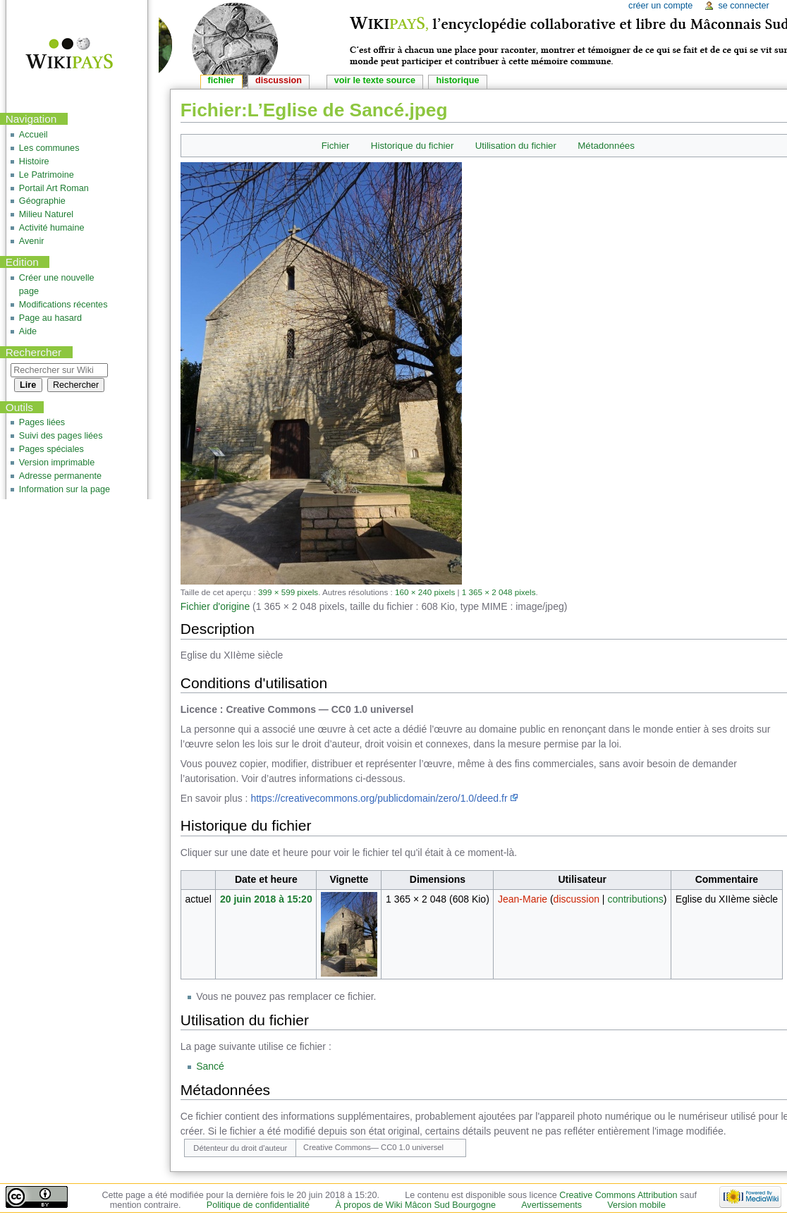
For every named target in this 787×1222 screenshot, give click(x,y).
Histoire (34, 161)
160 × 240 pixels (425, 592)
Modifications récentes (63, 305)
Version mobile (636, 1205)
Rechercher (34, 352)
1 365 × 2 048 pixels (499, 592)
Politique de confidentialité (258, 1205)
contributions (635, 899)
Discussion (278, 80)
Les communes (49, 148)
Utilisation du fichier (515, 145)
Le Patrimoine (46, 175)
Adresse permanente (60, 476)
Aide (28, 331)
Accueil (33, 135)
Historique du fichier (412, 145)
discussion (576, 899)
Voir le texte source (374, 80)
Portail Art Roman (54, 188)
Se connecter (743, 6)
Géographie (42, 201)
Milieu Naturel (46, 214)
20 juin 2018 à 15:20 (266, 899)
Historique (457, 80)
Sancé (210, 1066)
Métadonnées (606, 145)
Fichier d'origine (215, 606)
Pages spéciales (51, 449)
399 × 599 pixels (288, 592)
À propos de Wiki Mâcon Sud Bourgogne (415, 1205)
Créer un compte (660, 6)
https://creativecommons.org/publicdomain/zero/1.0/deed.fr (378, 798)
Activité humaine (52, 228)
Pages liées (42, 422)
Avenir (31, 241)
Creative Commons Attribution (618, 1195)
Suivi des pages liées (61, 436)
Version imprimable (56, 463)
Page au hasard (50, 318)
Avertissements (551, 1205)
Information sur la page (64, 489)
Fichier (336, 145)
